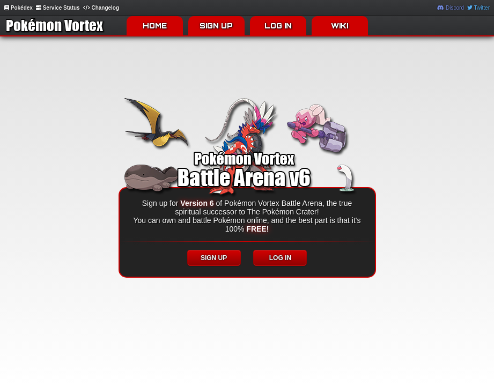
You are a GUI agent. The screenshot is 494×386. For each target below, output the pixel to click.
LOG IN (278, 25)
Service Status (58, 8)
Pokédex (18, 8)
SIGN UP (216, 25)
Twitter (478, 8)
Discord (450, 8)
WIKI (339, 25)
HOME (155, 25)
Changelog (101, 8)
